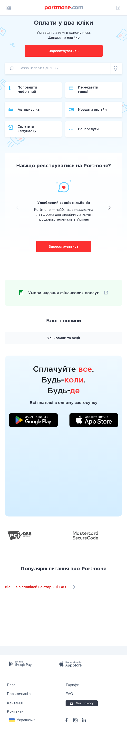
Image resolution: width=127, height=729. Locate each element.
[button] (22, 720)
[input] (57, 68)
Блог (11, 685)
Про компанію (19, 694)
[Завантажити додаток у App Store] (93, 420)
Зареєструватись (63, 51)
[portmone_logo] (64, 7)
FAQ (69, 694)
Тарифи (72, 685)
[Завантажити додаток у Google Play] (33, 420)
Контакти (15, 711)
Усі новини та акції (63, 338)
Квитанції (15, 703)
